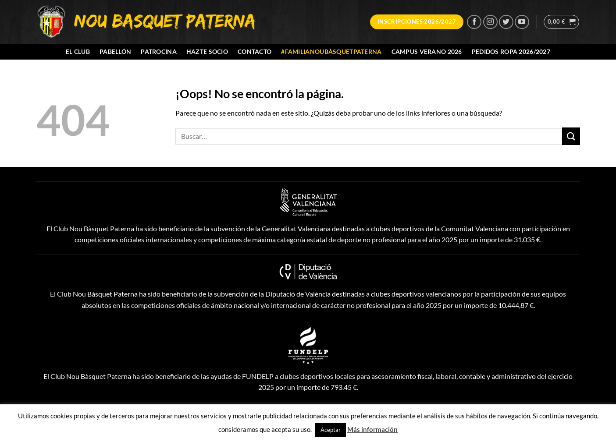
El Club (78, 51)
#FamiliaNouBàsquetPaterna (331, 51)
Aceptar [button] (330, 429)
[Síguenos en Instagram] (490, 22)
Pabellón (115, 51)
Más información (372, 429)
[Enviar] (571, 136)
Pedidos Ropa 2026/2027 (511, 51)
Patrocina (159, 51)
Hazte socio (207, 51)
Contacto (254, 51)
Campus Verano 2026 (427, 51)
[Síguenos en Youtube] (522, 22)
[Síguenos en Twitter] (506, 22)
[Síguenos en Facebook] (474, 22)
